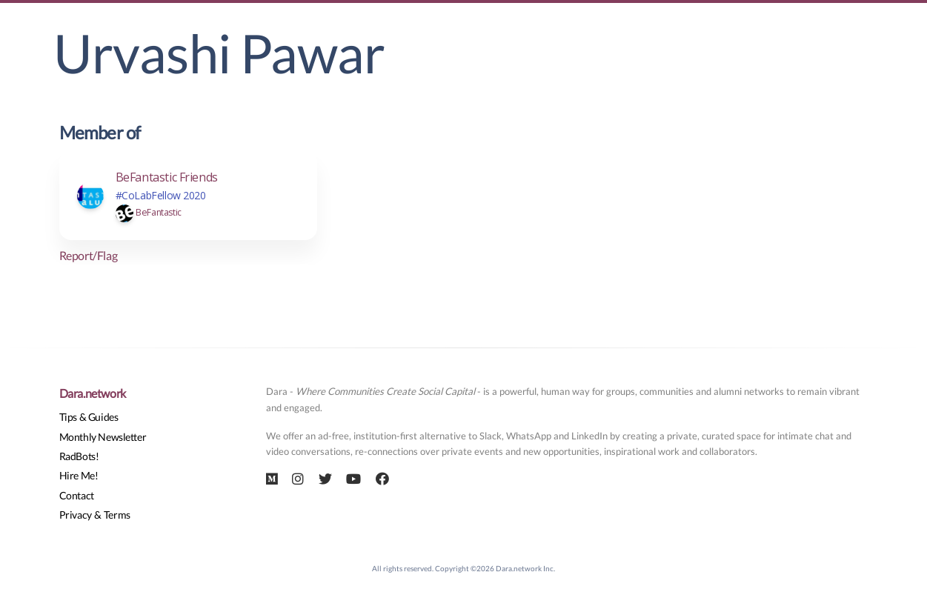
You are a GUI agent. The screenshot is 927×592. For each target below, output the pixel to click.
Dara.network (92, 393)
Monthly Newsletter (103, 436)
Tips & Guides (89, 416)
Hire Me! (79, 475)
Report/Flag (88, 255)
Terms (117, 514)
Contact (76, 495)
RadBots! (79, 456)
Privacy (75, 514)
